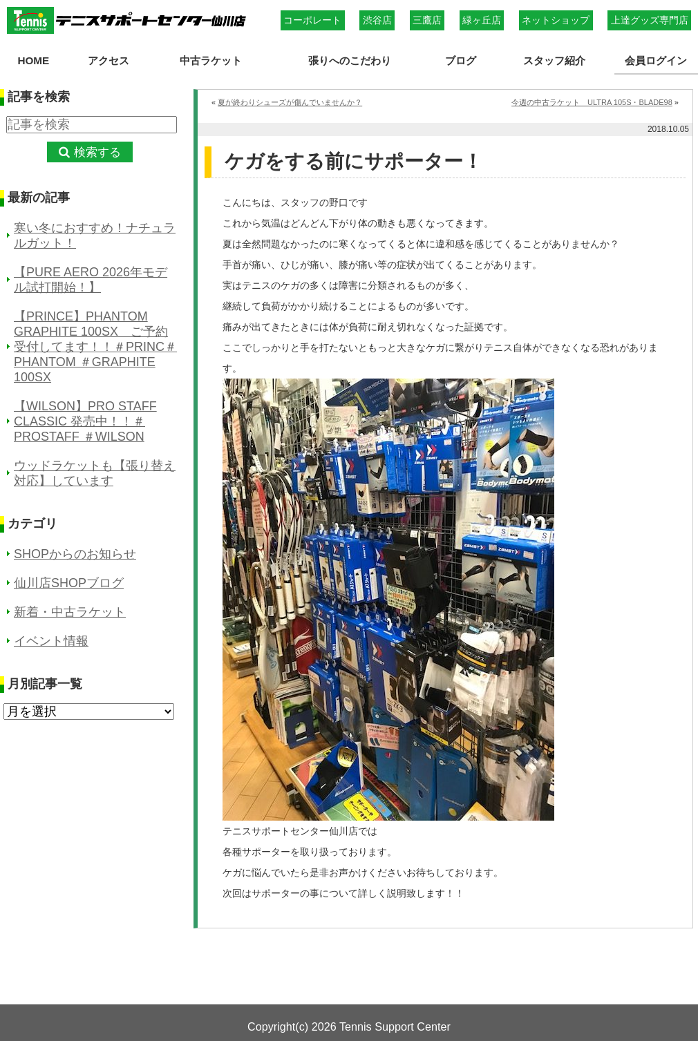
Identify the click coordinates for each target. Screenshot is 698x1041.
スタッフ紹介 (554, 60)
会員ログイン (656, 60)
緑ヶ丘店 (481, 20)
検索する (97, 152)
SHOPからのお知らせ (75, 554)
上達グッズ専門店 (649, 20)
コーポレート (312, 20)
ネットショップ (555, 20)
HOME (33, 60)
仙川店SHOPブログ (69, 583)
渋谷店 (377, 20)
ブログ (460, 60)
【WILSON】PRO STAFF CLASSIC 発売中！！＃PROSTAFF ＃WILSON (85, 421)
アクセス (108, 60)
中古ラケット (211, 60)
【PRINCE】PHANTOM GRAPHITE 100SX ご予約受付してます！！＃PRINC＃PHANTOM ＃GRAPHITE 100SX (95, 346)
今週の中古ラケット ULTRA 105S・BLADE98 (591, 102)
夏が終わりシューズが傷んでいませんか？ (290, 102)
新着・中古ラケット (70, 612)
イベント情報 (51, 641)
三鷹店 (427, 20)
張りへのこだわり (349, 60)
